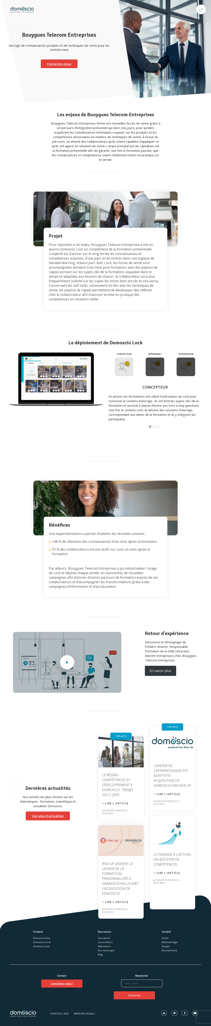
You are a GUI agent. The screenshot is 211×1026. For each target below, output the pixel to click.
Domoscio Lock (42, 942)
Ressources (104, 932)
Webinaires (104, 946)
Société (166, 932)
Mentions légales (84, 1013)
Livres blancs (105, 942)
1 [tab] (151, 427)
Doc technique (106, 950)
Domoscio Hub (41, 938)
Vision (165, 938)
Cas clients (104, 938)
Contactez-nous (59, 64)
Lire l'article (117, 803)
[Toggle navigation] (201, 9)
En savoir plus (160, 670)
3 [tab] (159, 427)
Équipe (166, 946)
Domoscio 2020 (59, 1013)
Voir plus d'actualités (48, 816)
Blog (100, 954)
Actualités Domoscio (114, 810)
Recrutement (169, 950)
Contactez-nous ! (62, 983)
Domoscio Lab (41, 946)
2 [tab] (155, 427)
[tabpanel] (105, 392)
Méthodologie (170, 942)
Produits (38, 932)
